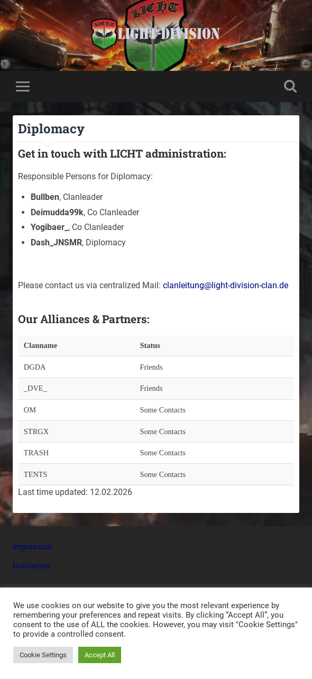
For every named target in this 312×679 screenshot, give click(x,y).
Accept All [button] (100, 655)
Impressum (32, 547)
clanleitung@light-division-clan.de (225, 285)
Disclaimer (32, 566)
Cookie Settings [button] (43, 655)
